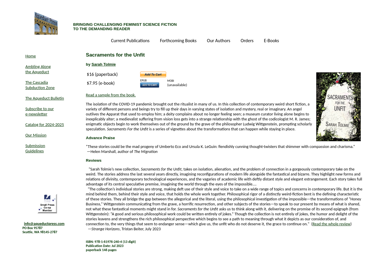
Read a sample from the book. (111, 95)
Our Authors (219, 41)
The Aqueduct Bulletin (44, 98)
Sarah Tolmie (104, 64)
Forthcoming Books (179, 41)
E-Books (271, 41)
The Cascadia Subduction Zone (40, 85)
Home (30, 56)
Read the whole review (331, 223)
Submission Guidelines (35, 148)
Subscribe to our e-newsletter (39, 111)
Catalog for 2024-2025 (44, 124)
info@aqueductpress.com (44, 223)
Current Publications (130, 41)
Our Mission (36, 135)
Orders (248, 41)
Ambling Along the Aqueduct (38, 69)
